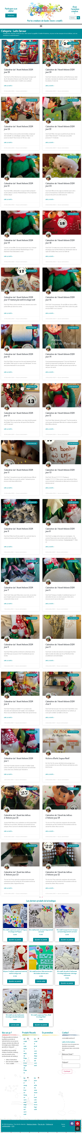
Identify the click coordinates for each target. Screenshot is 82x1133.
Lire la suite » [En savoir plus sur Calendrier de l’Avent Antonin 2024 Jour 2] (49, 717)
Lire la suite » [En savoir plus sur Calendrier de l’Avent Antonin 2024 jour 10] (49, 488)
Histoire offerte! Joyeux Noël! (57, 758)
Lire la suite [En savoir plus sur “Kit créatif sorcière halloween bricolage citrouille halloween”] (15, 1025)
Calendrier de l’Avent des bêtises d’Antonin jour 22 (58, 873)
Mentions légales (32, 1124)
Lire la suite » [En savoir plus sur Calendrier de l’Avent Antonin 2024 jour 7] (8, 603)
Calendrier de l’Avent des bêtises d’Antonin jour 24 (58, 816)
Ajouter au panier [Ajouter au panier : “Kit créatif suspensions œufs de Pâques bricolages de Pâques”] (15, 940)
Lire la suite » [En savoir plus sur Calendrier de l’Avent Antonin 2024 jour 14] (49, 372)
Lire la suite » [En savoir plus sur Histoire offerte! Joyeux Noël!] (49, 774)
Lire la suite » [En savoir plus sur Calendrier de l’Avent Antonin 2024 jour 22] (49, 142)
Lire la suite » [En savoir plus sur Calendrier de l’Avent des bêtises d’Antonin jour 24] (49, 831)
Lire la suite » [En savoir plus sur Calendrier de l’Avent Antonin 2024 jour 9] (8, 546)
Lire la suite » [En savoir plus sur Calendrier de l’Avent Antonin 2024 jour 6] (49, 603)
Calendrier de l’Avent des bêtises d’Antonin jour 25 (17, 816)
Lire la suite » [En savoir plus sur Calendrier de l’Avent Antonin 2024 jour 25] (8, 85)
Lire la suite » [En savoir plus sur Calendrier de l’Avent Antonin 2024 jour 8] (49, 546)
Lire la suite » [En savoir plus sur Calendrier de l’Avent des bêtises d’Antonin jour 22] (49, 888)
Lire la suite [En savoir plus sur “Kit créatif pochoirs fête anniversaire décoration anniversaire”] (41, 981)
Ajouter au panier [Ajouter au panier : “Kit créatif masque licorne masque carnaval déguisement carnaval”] (67, 940)
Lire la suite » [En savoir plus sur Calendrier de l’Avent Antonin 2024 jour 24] (49, 85)
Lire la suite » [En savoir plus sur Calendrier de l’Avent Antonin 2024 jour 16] (49, 313)
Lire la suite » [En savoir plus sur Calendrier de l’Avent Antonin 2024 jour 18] (49, 256)
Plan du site (41, 1124)
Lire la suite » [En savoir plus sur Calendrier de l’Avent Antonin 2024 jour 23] (8, 142)
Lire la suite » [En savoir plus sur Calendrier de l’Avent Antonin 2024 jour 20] (49, 199)
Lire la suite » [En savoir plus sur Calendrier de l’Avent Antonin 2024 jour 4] (49, 660)
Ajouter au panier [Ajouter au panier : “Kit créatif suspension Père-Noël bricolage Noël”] (41, 1025)
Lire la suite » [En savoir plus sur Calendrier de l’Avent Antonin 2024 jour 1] (8, 774)
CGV (13, 1126)
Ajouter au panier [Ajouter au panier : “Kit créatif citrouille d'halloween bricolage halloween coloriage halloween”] (67, 983)
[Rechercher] (78, 17)
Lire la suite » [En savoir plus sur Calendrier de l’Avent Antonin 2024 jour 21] (8, 199)
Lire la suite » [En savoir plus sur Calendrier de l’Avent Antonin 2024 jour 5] (8, 660)
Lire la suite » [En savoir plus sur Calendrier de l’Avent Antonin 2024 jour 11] (8, 488)
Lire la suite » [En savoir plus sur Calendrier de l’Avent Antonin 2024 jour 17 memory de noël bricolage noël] (8, 313)
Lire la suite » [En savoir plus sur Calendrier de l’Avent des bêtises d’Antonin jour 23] (8, 888)
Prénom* (65, 1062)
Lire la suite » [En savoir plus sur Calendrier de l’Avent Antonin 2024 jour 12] (49, 429)
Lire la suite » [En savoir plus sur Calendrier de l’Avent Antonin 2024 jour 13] (8, 429)
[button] (41, 26)
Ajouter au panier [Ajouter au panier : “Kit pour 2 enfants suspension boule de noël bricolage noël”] (15, 981)
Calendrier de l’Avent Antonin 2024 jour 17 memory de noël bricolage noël (19, 298)
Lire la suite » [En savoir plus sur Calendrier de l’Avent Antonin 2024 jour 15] (8, 372)
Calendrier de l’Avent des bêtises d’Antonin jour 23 (17, 873)
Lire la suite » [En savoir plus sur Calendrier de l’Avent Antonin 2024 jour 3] (8, 717)
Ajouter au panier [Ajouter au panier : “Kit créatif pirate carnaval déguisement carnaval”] (41, 940)
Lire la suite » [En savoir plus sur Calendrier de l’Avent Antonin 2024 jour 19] (8, 256)
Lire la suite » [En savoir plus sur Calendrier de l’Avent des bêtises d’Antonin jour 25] (8, 831)
